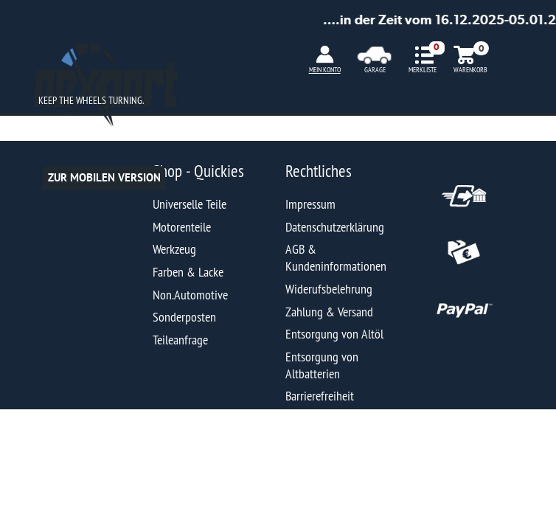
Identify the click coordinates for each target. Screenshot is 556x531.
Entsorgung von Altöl (334, 333)
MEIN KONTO (325, 69)
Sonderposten (184, 316)
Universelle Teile (189, 203)
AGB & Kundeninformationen (335, 257)
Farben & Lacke (188, 271)
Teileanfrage (180, 339)
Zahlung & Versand (329, 311)
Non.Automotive (190, 294)
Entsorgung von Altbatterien (321, 365)
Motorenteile (182, 226)
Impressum (310, 203)
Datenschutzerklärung (334, 226)
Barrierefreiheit (319, 395)
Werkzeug (174, 248)
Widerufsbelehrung (328, 288)
